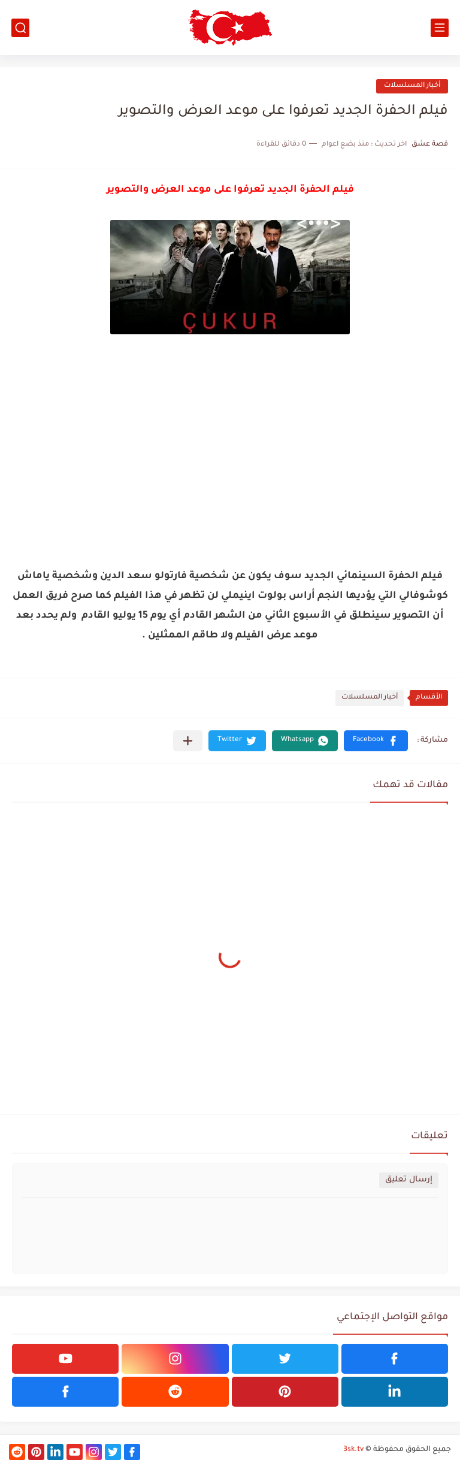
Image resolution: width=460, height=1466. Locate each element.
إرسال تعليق (408, 1179)
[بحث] (20, 28)
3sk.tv (353, 1450)
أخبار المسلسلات (412, 86)
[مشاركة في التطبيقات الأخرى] (187, 740)
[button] (376, 740)
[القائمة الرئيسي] (440, 28)
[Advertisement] (230, 474)
